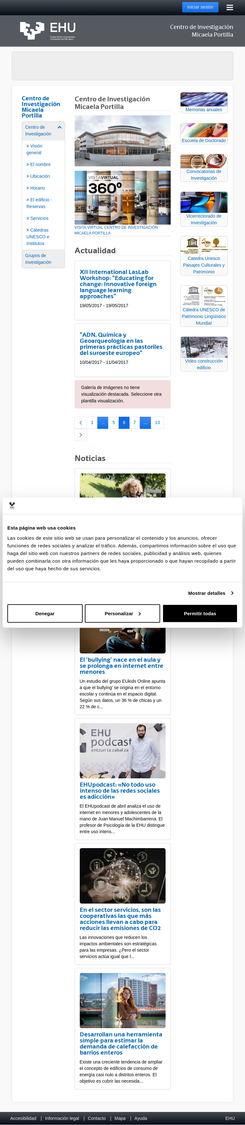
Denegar (45, 613)
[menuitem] (43, 185)
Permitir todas (200, 613)
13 (159, 424)
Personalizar (123, 613)
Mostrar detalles (207, 593)
